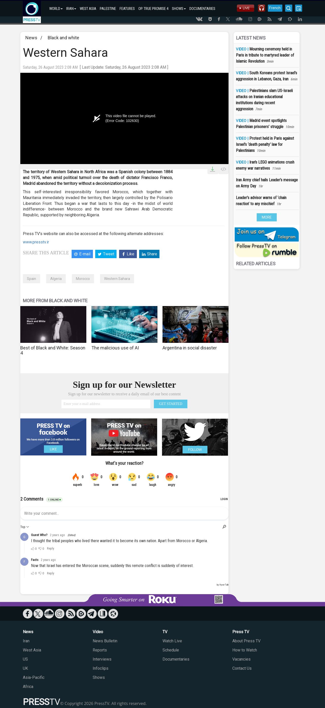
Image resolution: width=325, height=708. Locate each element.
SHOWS (179, 8)
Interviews (102, 659)
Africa (28, 686)
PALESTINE (108, 8)
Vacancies (241, 659)
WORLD (56, 8)
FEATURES (127, 8)
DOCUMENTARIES (202, 8)
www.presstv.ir (36, 242)
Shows (99, 677)
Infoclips (100, 668)
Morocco (83, 279)
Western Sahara (117, 279)
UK (25, 668)
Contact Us (242, 668)
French (275, 8)
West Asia (32, 650)
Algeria (56, 279)
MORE (267, 217)
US (25, 659)
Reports (100, 650)
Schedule (170, 650)
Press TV (240, 631)
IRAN (71, 8)
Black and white (63, 37)
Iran (26, 641)
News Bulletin (105, 641)
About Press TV (246, 641)
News (31, 37)
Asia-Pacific (33, 677)
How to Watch (244, 650)
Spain (31, 279)
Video (98, 631)
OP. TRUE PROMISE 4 (153, 8)
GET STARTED (170, 404)
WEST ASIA (88, 8)
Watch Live (172, 641)
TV (164, 631)
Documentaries (175, 659)
